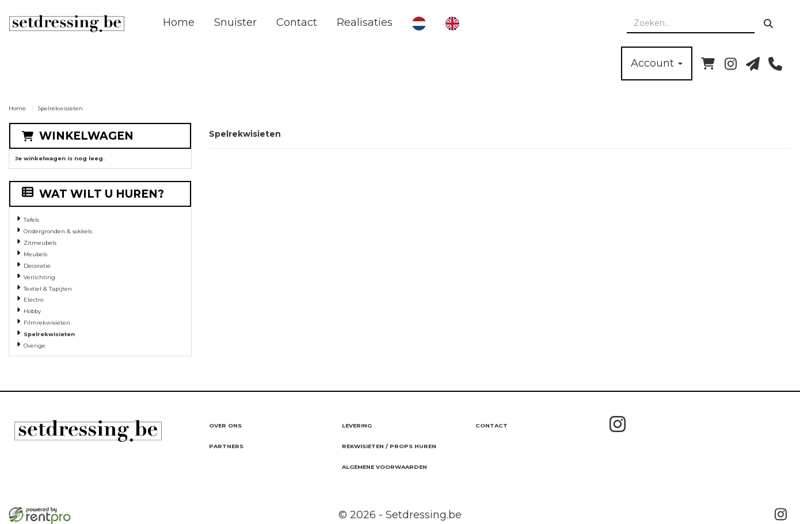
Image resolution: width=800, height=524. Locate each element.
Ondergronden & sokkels (58, 231)
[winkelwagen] (708, 64)
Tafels (31, 220)
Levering (357, 425)
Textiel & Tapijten (48, 289)
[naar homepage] (67, 24)
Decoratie (37, 266)
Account (657, 63)
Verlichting (39, 277)
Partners (226, 446)
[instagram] (730, 64)
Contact (296, 22)
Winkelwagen (86, 135)
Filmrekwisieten (47, 322)
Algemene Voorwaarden (384, 467)
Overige (34, 345)
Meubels (35, 254)
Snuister (235, 22)
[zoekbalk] (691, 23)
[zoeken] (768, 23)
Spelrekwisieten (49, 334)
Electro (33, 299)
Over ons (225, 425)
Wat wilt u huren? (93, 194)
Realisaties (365, 22)
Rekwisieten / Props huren (389, 446)
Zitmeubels (40, 243)
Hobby (32, 311)
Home (179, 22)
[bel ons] (775, 64)
